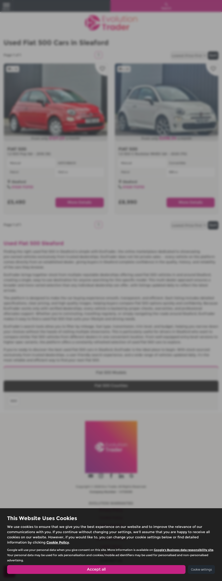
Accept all (96, 569)
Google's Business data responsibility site (183, 549)
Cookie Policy (57, 542)
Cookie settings (201, 569)
